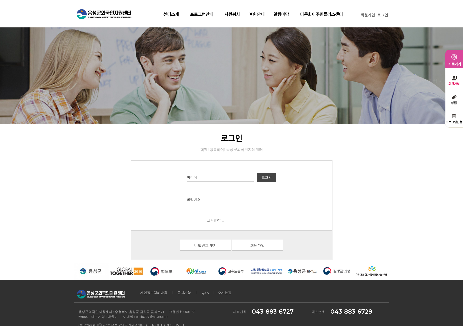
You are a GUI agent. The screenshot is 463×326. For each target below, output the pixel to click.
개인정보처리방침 (153, 270)
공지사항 (184, 270)
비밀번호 (180, 188)
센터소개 (172, 14)
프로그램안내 (202, 14)
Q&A (206, 270)
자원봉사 (232, 14)
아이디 (179, 177)
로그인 (382, 15)
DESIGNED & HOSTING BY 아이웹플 (103, 308)
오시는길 (224, 270)
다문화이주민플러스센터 (321, 14)
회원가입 (368, 15)
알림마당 (282, 14)
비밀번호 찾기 (205, 223)
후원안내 (256, 14)
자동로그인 (202, 197)
